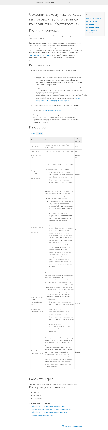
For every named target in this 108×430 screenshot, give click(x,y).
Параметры (90, 24)
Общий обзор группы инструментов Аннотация (48, 406)
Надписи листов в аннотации (40, 55)
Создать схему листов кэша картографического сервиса (51, 409)
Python (40, 133)
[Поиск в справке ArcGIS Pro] (52, 2)
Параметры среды (92, 27)
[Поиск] (70, 2)
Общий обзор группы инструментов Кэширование (49, 412)
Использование (91, 21)
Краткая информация (93, 18)
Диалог (32, 133)
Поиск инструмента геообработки (43, 415)
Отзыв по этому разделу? (73, 426)
